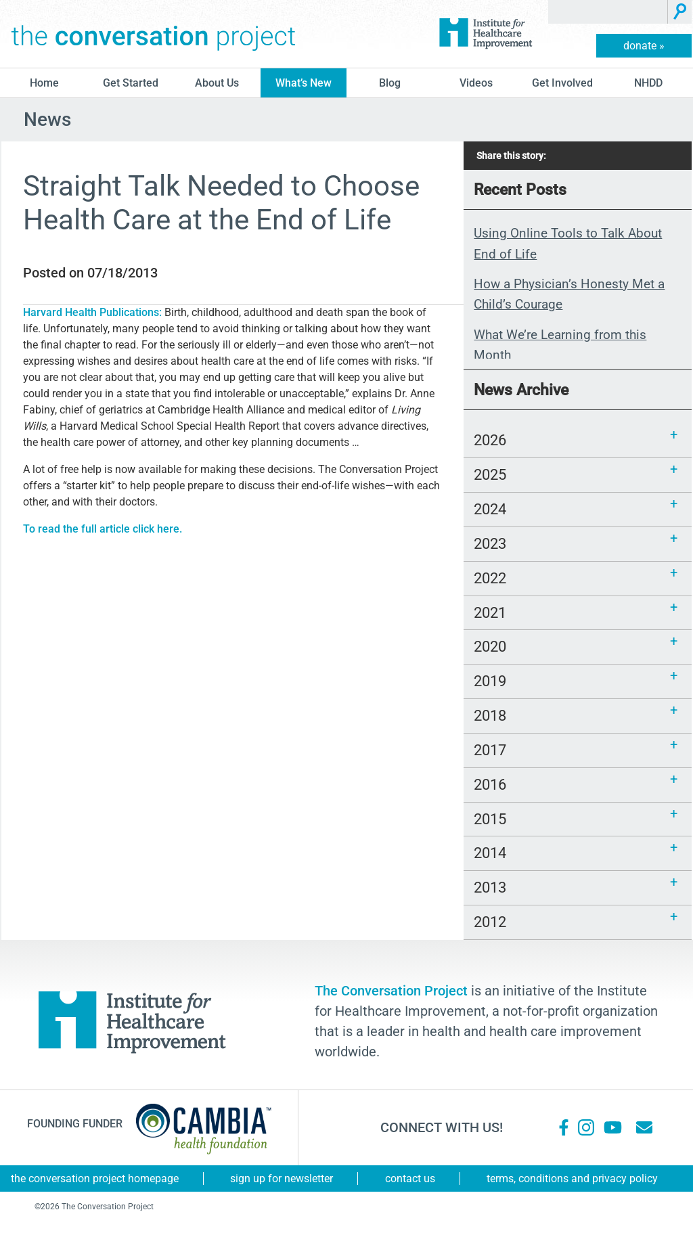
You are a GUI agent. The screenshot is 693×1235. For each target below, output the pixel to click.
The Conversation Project (153, 34)
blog (390, 82)
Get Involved (562, 82)
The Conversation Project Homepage (95, 1178)
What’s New (303, 82)
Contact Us (410, 1178)
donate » (644, 45)
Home (44, 82)
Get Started (130, 82)
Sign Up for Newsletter (281, 1178)
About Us (217, 82)
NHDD (648, 82)
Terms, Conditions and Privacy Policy (572, 1178)
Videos (476, 82)
